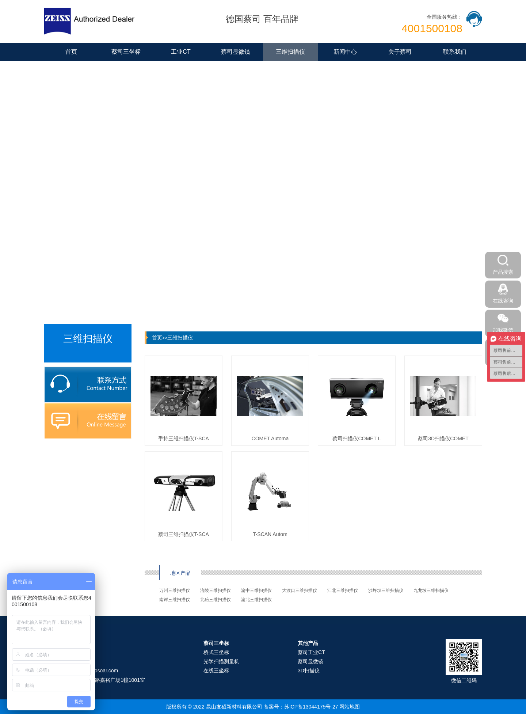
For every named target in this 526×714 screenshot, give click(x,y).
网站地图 (349, 707)
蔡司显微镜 (235, 52)
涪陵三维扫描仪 (215, 590)
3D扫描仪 (309, 670)
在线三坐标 (216, 670)
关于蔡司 (400, 52)
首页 (71, 52)
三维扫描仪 (290, 52)
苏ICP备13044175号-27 (311, 707)
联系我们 (454, 52)
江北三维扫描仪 (342, 590)
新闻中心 (345, 52)
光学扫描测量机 (221, 661)
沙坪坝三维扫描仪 (385, 590)
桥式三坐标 (216, 652)
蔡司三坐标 (126, 52)
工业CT (180, 52)
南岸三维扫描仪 (174, 599)
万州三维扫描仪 (174, 590)
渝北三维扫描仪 (256, 599)
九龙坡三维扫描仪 (431, 590)
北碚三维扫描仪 (215, 599)
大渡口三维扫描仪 (299, 590)
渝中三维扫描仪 (256, 590)
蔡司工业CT (311, 652)
